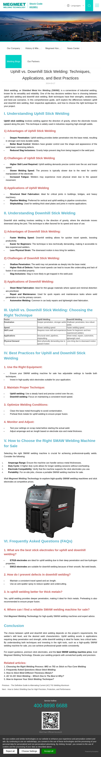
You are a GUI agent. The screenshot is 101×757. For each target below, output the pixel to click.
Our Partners (33, 61)
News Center (71, 48)
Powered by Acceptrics (91, 751)
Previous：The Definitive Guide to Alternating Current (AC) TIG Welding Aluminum (35, 685)
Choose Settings (29, 751)
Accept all (48, 751)
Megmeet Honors (52, 48)
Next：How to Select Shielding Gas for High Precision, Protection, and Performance (36, 689)
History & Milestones (33, 48)
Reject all (10, 751)
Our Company (13, 48)
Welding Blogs (13, 61)
